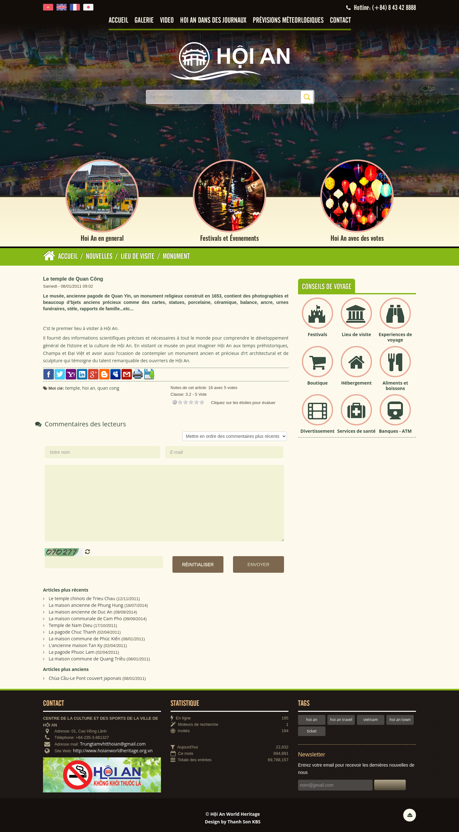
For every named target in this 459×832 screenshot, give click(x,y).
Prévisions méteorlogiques (288, 20)
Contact (340, 20)
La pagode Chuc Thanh (72, 632)
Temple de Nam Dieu (70, 625)
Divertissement (318, 431)
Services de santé (356, 431)
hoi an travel (341, 720)
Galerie (144, 20)
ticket (312, 731)
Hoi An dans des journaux (213, 20)
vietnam (370, 720)
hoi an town (400, 720)
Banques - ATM (395, 431)
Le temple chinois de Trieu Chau (82, 599)
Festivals (317, 335)
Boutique (317, 383)
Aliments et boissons (395, 385)
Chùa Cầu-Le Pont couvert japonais (85, 678)
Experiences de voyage (395, 337)
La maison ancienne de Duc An (81, 612)
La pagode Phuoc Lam (72, 652)
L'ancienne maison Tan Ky (75, 646)
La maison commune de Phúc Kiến (84, 639)
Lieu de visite (356, 335)
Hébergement (356, 383)
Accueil (118, 20)
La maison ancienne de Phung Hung (86, 605)
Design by (233, 822)
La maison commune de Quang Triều (87, 659)
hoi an (311, 720)
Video (167, 20)
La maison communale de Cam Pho (85, 619)
